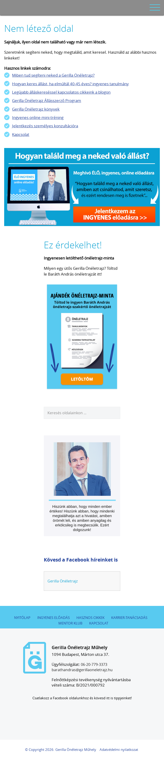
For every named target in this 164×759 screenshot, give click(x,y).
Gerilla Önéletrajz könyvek (36, 109)
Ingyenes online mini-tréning (37, 117)
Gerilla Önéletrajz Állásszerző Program (46, 100)
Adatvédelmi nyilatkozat (119, 749)
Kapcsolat (20, 134)
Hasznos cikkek (90, 617)
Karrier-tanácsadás (129, 617)
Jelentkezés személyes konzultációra (45, 125)
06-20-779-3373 (94, 664)
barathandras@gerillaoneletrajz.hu (82, 669)
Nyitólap (22, 617)
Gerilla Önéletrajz (62, 581)
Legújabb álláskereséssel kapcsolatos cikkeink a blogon (61, 92)
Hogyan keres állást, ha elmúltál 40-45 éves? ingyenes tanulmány (70, 83)
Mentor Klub (70, 623)
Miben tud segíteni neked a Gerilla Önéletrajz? (53, 75)
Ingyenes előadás (53, 617)
